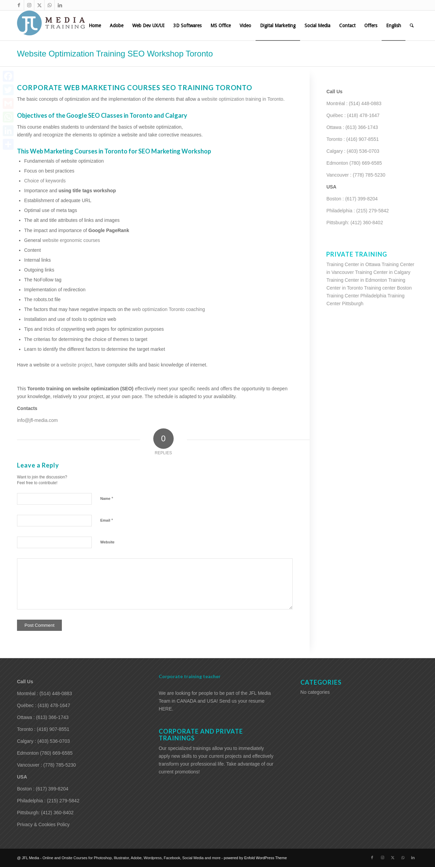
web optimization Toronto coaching (168, 309)
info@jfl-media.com (37, 420)
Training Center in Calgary (383, 272)
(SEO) (127, 388)
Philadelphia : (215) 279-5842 (357, 210)
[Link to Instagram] (29, 5)
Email (106, 520)
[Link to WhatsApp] (49, 5)
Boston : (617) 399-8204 (352, 198)
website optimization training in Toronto (242, 99)
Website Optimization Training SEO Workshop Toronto (115, 53)
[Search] (411, 25)
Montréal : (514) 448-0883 (353, 103)
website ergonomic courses (71, 240)
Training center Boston (388, 288)
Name (106, 498)
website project (76, 364)
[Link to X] (39, 5)
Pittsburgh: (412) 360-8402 (354, 222)
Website (107, 542)
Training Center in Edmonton (356, 280)
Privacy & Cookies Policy (43, 824)
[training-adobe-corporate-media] (51, 25)
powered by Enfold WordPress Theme (255, 858)
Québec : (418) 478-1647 (352, 115)
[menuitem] (94, 25)
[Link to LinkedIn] (60, 5)
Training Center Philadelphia (356, 295)
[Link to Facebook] (19, 5)
